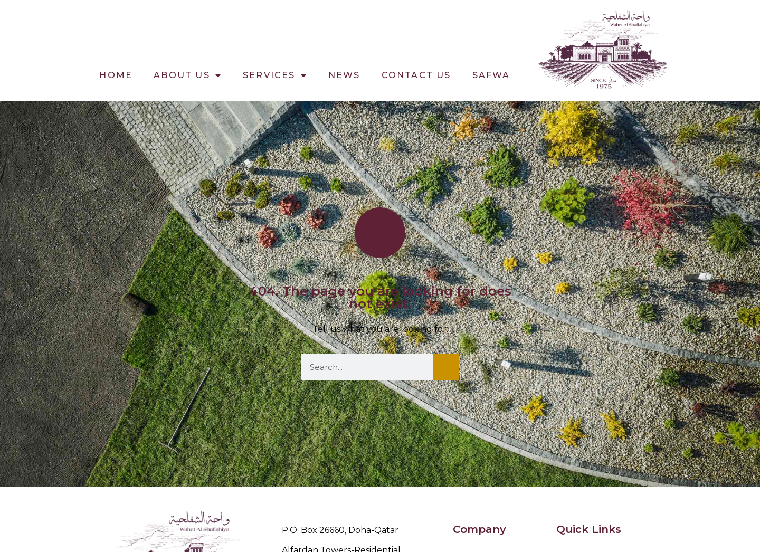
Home (115, 75)
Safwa (491, 75)
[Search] (446, 367)
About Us (188, 75)
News (344, 75)
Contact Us (416, 75)
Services (275, 75)
